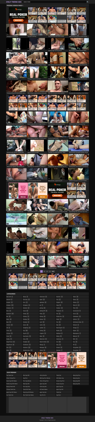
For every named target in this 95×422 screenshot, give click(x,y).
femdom (26, 322)
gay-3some (27, 336)
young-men (77, 350)
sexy (58, 345)
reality (59, 330)
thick (75, 308)
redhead (59, 333)
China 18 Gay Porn (10, 378)
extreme (26, 308)
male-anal (43, 339)
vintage (76, 328)
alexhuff (9, 299)
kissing (43, 316)
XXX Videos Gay (60, 378)
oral (58, 299)
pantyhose (59, 311)
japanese (43, 302)
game (25, 325)
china (9, 330)
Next (53, 271)
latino (42, 325)
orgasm (59, 302)
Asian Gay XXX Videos (11, 381)
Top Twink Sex (9, 375)
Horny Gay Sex (43, 375)
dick (8, 347)
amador (9, 302)
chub (8, 336)
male (42, 336)
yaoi (75, 342)
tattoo (75, 299)
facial (25, 311)
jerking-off (43, 311)
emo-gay (26, 299)
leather (42, 328)
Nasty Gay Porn (76, 375)
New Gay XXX (26, 383)
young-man (77, 347)
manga (42, 345)
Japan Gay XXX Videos (11, 392)
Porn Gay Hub (26, 386)
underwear (77, 316)
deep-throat (10, 342)
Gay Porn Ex (42, 395)
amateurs (10, 308)
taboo (75, 297)
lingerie (43, 333)
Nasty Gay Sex (76, 378)
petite (58, 319)
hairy (25, 339)
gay (25, 330)
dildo (8, 350)
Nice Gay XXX (26, 375)
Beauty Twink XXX (10, 386)
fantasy (26, 316)
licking (42, 330)
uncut (75, 314)
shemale (59, 350)
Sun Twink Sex (9, 395)
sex (58, 342)
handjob (26, 342)
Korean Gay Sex (60, 383)
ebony (25, 297)
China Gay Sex (43, 386)
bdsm (9, 319)
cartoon (9, 325)
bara (8, 311)
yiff (74, 345)
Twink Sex (58, 375)
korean (43, 319)
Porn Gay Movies (27, 381)
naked (42, 350)
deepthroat (10, 345)
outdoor (59, 308)
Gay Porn (25, 378)
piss (58, 322)
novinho (59, 297)
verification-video (78, 322)
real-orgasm (60, 328)
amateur (10, 305)
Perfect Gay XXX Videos (12, 383)
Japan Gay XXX (43, 383)
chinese (9, 333)
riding (59, 336)
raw (58, 325)
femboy (26, 319)
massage (43, 347)
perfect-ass (60, 316)
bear (8, 322)
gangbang (27, 328)
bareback (10, 314)
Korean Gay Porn (60, 381)
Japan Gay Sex (43, 392)
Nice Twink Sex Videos (28, 395)
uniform (76, 319)
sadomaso (59, 339)
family (26, 314)
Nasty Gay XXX (76, 381)
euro (25, 302)
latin (42, 322)
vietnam (76, 325)
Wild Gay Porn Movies (45, 378)
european (26, 305)
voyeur (76, 330)
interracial (43, 297)
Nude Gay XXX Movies (28, 392)
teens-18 (76, 305)
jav (41, 305)
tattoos (76, 302)
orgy (58, 305)
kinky (42, 314)
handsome (27, 345)
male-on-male (44, 342)
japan (42, 299)
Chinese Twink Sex (10, 389)
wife (75, 339)
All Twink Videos (43, 389)
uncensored (77, 311)
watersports (77, 333)
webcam (76, 336)
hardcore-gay (28, 350)
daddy (9, 339)
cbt (8, 328)
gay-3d (26, 333)
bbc (8, 316)
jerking (42, 308)
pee (58, 314)
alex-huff (9, 297)
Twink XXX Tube (27, 389)
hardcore (26, 347)
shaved (59, 347)
